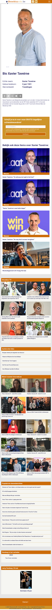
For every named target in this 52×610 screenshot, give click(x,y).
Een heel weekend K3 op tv (9, 515)
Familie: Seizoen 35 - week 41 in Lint (36, 393)
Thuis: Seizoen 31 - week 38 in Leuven (11, 393)
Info (29, 607)
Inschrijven (26, 134)
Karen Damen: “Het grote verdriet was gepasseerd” (15, 520)
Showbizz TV (6, 280)
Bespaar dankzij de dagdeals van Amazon (13, 352)
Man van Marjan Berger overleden (11, 495)
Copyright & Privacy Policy (38, 607)
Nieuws (6, 174)
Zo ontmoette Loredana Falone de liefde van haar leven (16, 540)
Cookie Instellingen (27, 608)
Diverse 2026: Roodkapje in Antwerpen (12, 434)
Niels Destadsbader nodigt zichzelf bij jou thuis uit (15, 528)
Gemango (39, 608)
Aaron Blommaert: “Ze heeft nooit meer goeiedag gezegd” (17, 524)
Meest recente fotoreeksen (12, 377)
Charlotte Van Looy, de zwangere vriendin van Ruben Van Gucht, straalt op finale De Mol (12, 338)
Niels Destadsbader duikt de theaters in (12, 544)
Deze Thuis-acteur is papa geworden (12, 499)
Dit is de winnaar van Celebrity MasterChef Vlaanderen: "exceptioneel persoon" (22, 536)
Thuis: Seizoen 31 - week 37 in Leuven (37, 434)
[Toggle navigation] (49, 1)
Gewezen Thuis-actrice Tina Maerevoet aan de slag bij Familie (18, 503)
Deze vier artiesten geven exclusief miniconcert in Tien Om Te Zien (19, 511)
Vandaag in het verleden (10, 552)
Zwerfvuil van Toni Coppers (9, 360)
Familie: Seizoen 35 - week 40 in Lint (36, 453)
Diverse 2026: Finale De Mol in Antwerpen (37, 412)
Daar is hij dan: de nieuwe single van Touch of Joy (15, 507)
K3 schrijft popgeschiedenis (9, 491)
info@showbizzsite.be (15, 608)
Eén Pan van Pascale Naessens (10, 365)
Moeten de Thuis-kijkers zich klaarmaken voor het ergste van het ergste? (21, 487)
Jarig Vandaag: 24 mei (10, 568)
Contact (25, 602)
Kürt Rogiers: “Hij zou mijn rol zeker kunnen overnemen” (17, 532)
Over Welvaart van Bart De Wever (10, 369)
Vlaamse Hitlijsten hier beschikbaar (11, 356)
